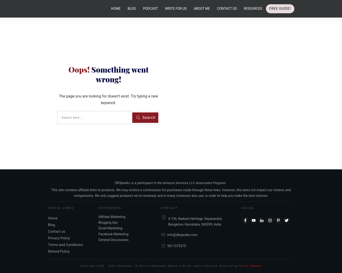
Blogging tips (108, 222)
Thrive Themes (250, 266)
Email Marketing (110, 228)
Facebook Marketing (113, 234)
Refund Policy (59, 251)
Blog (51, 224)
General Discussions (113, 239)
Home (53, 218)
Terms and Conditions (65, 244)
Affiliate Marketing (111, 216)
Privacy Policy (59, 238)
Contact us (56, 231)
